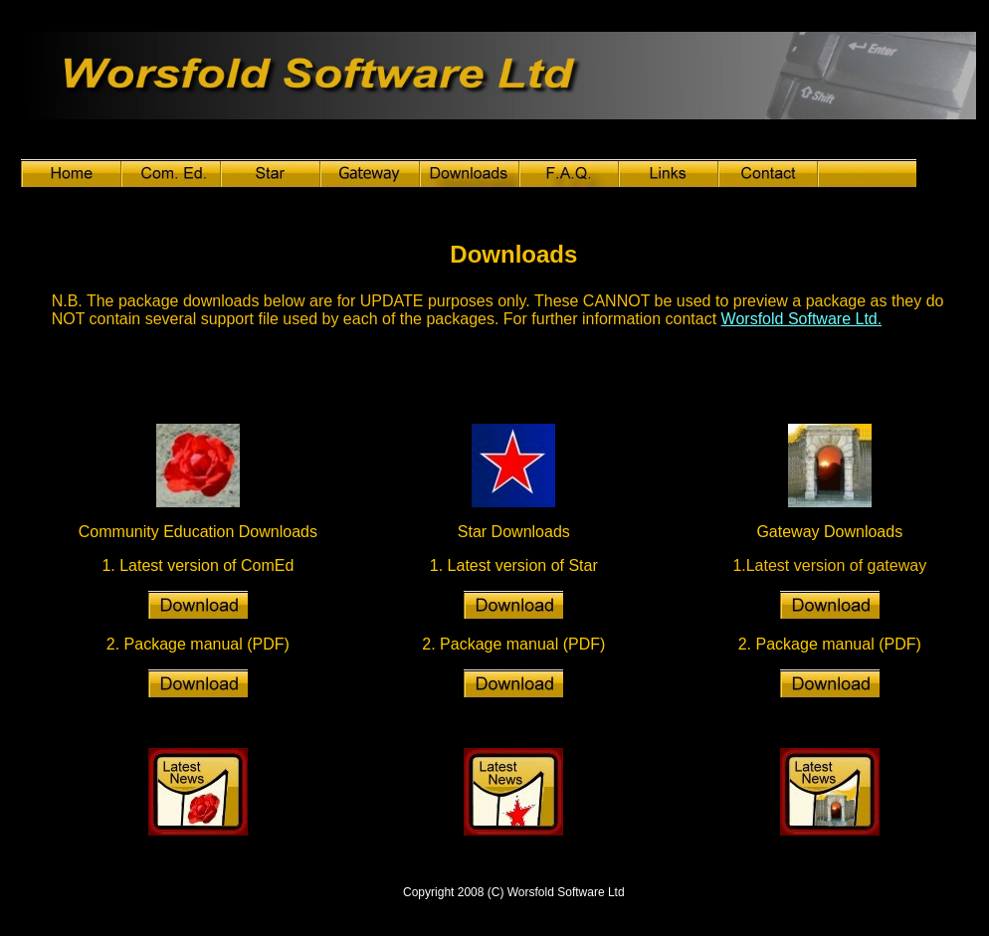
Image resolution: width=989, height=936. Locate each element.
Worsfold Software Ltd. (802, 318)
